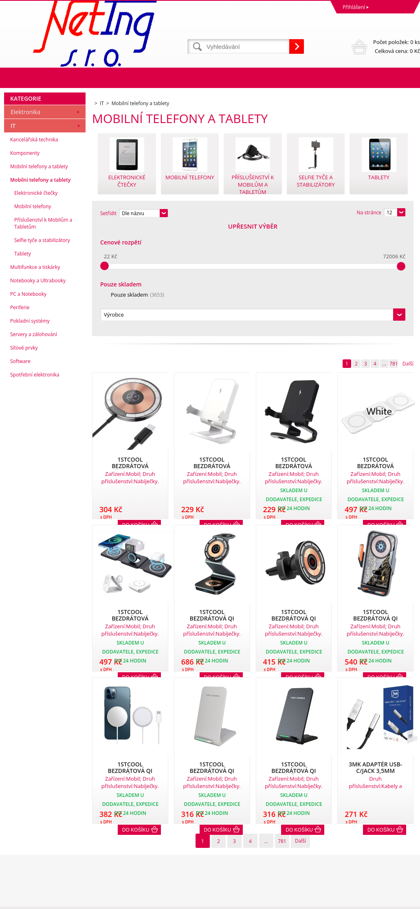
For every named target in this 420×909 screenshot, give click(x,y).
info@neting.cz (229, 868)
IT (13, 236)
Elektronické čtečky (35, 303)
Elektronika (25, 223)
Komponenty (25, 263)
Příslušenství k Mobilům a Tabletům (43, 334)
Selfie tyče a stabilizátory (42, 351)
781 (393, 252)
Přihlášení (354, 7)
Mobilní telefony (32, 317)
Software (20, 472)
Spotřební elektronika (34, 485)
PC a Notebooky (28, 404)
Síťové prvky (24, 458)
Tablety (22, 364)
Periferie (19, 418)
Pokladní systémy (30, 431)
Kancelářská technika (34, 250)
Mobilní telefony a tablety (39, 277)
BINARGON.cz (404, 900)
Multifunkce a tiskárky (35, 377)
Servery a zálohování (33, 445)
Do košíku (136, 719)
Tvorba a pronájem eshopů (356, 900)
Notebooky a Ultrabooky (38, 391)
